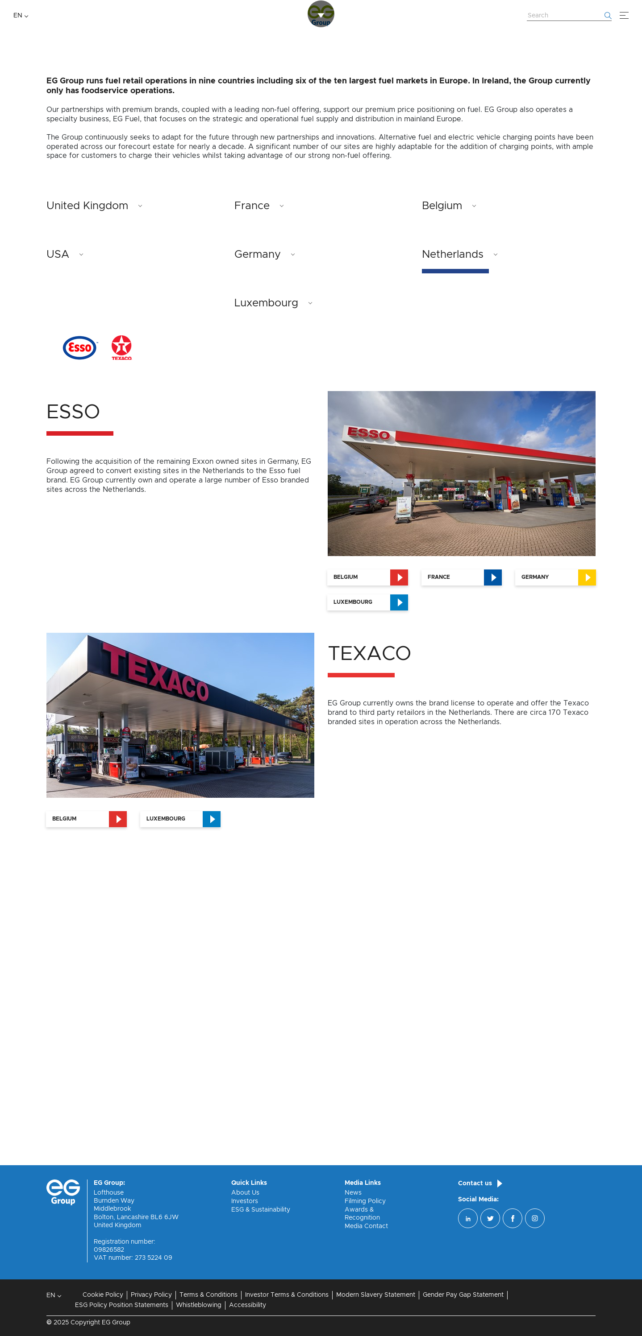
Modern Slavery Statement (375, 1295)
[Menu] (624, 15)
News (353, 1193)
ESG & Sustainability (260, 1210)
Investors (244, 1201)
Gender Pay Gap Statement (463, 1295)
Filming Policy (365, 1201)
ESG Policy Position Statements (121, 1305)
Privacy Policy (151, 1295)
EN (17, 15)
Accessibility (247, 1305)
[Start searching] (608, 15)
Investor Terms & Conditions (287, 1295)
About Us (245, 1193)
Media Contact (366, 1226)
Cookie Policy (103, 1295)
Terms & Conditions (208, 1295)
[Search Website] (569, 16)
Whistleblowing (198, 1305)
